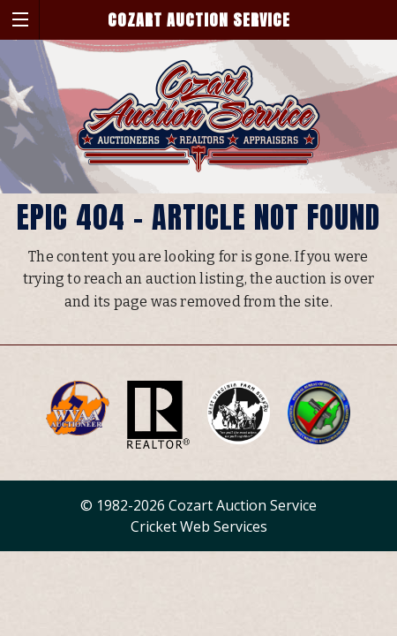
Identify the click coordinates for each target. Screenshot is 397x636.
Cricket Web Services (199, 526)
